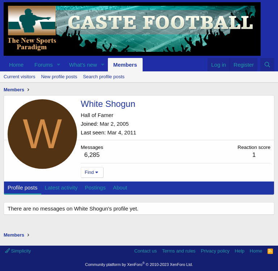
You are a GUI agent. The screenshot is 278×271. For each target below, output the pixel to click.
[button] (59, 64)
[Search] (267, 64)
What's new (83, 65)
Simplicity (18, 251)
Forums (43, 65)
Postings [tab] (95, 187)
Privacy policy (215, 251)
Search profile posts (104, 76)
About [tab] (120, 187)
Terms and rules (178, 251)
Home (16, 65)
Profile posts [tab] (23, 187)
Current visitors (19, 76)
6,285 (92, 154)
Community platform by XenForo (139, 264)
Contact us (145, 251)
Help (240, 251)
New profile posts (59, 76)
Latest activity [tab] (61, 187)
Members (125, 65)
